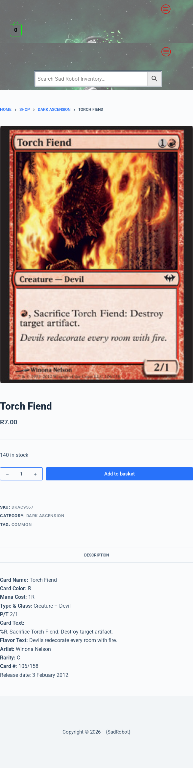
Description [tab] (96, 555)
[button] (166, 9)
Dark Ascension (45, 515)
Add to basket (119, 474)
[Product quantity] (21, 473)
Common (22, 524)
